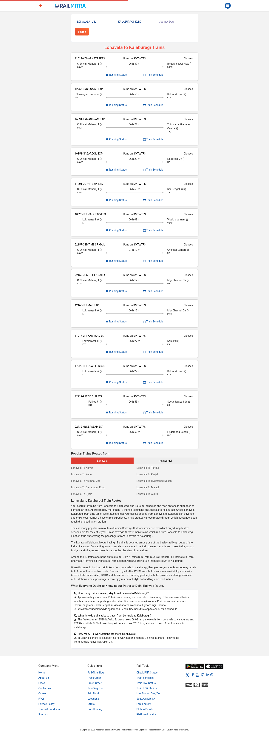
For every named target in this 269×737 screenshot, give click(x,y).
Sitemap (43, 714)
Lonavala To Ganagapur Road (88, 487)
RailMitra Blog (95, 672)
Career (42, 693)
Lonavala (102, 460)
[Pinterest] (211, 674)
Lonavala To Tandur (148, 467)
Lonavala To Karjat (147, 474)
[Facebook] (193, 674)
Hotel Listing (94, 709)
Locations (93, 698)
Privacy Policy (46, 703)
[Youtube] (197, 674)
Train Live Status (146, 683)
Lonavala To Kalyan (82, 467)
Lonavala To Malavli (148, 487)
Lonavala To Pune (81, 474)
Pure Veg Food (95, 688)
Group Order (94, 683)
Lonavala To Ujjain (81, 493)
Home (42, 672)
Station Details (145, 709)
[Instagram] (202, 674)
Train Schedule (153, 74)
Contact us (44, 688)
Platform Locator (146, 714)
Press (41, 683)
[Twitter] (187, 674)
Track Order (94, 677)
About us (43, 677)
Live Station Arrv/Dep (149, 693)
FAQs (41, 698)
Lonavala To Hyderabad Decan (154, 480)
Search (82, 31)
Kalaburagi (166, 460)
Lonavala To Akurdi (148, 493)
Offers (91, 703)
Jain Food (93, 693)
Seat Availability (146, 698)
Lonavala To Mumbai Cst (85, 480)
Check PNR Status (147, 672)
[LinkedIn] (207, 674)
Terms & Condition (49, 709)
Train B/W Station (147, 688)
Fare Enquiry (144, 703)
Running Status (116, 74)
